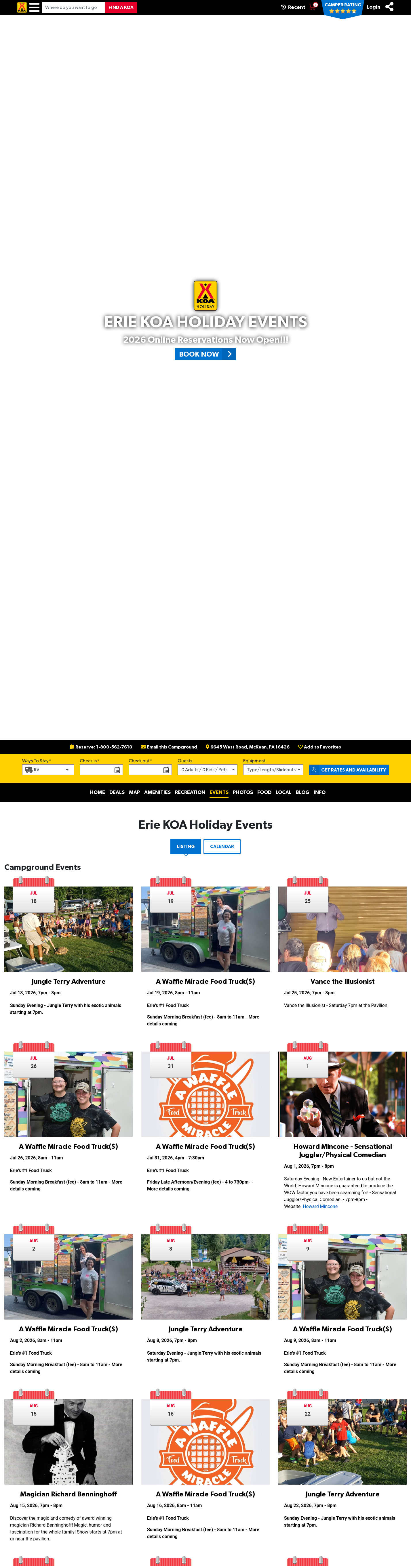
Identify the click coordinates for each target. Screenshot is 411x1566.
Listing (186, 846)
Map (134, 792)
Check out (139, 761)
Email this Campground (169, 747)
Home (97, 792)
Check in (88, 761)
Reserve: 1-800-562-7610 (101, 747)
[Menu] (34, 7)
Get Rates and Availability (347, 770)
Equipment (254, 761)
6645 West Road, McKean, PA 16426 (248, 747)
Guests (185, 761)
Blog (302, 792)
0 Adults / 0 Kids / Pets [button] (204, 769)
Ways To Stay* (36, 760)
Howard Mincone (320, 1206)
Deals (117, 792)
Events (219, 792)
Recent (293, 7)
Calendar (222, 846)
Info (320, 792)
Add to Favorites (319, 747)
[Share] (389, 6)
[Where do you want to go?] (73, 7)
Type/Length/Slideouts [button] (271, 769)
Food (264, 792)
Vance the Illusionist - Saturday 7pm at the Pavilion (335, 1005)
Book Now (207, 354)
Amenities (157, 792)
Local (284, 792)
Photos (243, 792)
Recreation (190, 792)
